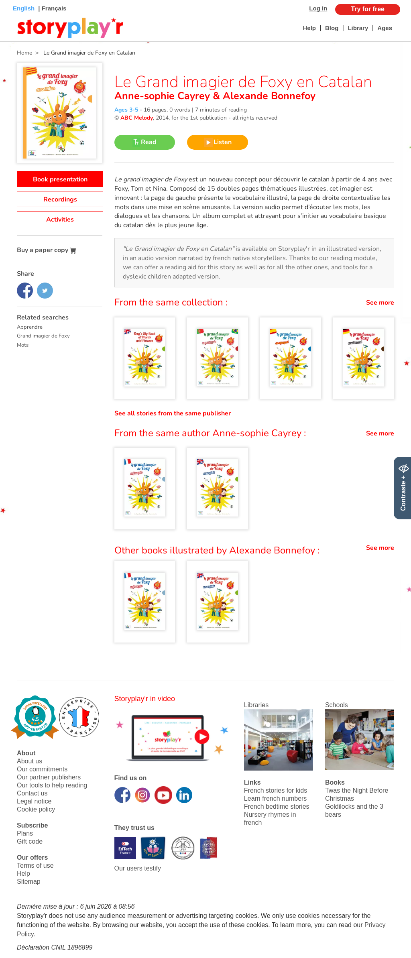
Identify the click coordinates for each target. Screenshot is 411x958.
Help (309, 27)
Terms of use (35, 865)
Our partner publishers (49, 777)
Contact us (32, 793)
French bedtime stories (276, 806)
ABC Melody (136, 118)
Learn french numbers (275, 798)
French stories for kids (275, 790)
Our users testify (137, 868)
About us (29, 761)
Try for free (368, 9)
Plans (25, 833)
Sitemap (29, 881)
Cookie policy (36, 809)
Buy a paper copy (46, 250)
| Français (51, 8)
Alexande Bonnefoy (267, 96)
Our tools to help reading (52, 785)
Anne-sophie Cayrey (163, 96)
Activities (60, 219)
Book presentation (60, 179)
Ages (384, 27)
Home (24, 53)
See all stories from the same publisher (172, 413)
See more (380, 302)
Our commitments (42, 769)
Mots (22, 345)
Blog (331, 27)
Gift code (30, 841)
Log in (318, 8)
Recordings (60, 199)
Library (358, 27)
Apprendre (30, 327)
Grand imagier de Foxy (43, 336)
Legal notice (34, 801)
